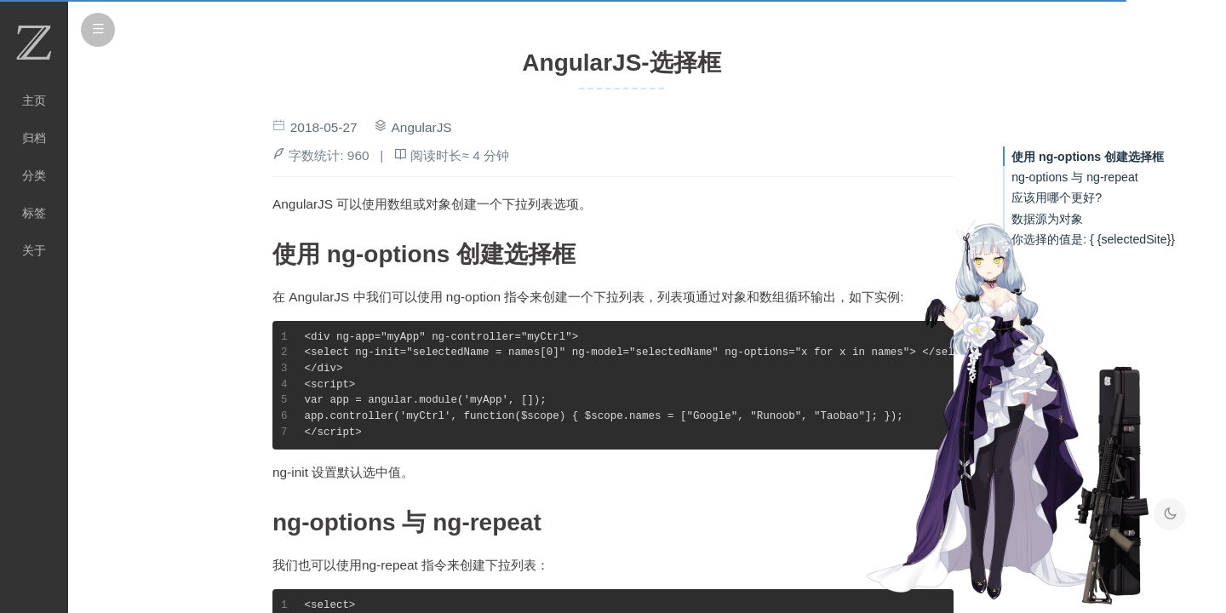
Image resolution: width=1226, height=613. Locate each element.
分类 (34, 175)
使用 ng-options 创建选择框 (1087, 156)
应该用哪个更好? (1056, 197)
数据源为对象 (1047, 219)
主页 (34, 100)
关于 (34, 250)
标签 (34, 213)
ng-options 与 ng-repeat (1074, 177)
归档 (34, 138)
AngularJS (422, 127)
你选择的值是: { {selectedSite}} (1093, 239)
